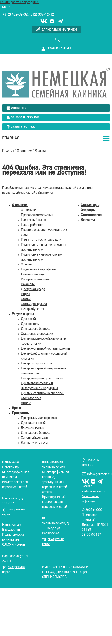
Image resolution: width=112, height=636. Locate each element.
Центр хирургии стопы (37, 363)
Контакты (88, 220)
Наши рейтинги (32, 225)
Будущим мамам (32, 428)
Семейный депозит (34, 438)
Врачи (16, 408)
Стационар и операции (37, 334)
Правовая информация (37, 215)
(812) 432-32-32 (15, 14)
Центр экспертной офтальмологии (45, 349)
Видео (25, 294)
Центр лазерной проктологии (42, 378)
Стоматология (31, 398)
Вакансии (28, 284)
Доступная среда (33, 289)
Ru (6, 7)
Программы (20, 413)
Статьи (26, 299)
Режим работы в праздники (19, 2)
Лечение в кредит (33, 274)
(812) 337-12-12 (41, 14)
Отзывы (26, 264)
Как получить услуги (35, 443)
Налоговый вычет (33, 220)
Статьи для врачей (34, 304)
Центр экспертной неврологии (42, 393)
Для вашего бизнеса (35, 329)
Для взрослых (31, 324)
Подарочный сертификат (38, 269)
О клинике (20, 205)
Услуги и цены (23, 314)
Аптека (26, 403)
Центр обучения (32, 309)
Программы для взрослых (39, 418)
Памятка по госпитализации (41, 240)
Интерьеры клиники (35, 279)
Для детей (28, 319)
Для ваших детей (33, 423)
